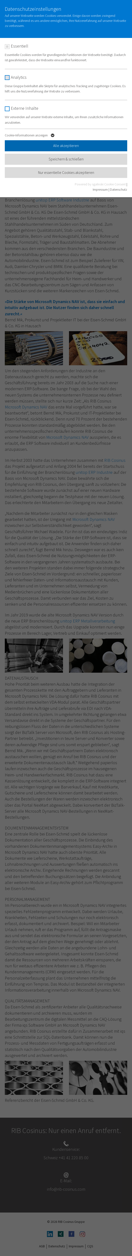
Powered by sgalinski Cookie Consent (100, 184)
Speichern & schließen (66, 159)
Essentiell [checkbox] (19, 46)
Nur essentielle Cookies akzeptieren (66, 172)
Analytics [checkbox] (19, 77)
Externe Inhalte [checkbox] (24, 108)
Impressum (100, 189)
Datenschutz (118, 189)
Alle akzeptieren (66, 145)
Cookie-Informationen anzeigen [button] (30, 136)
